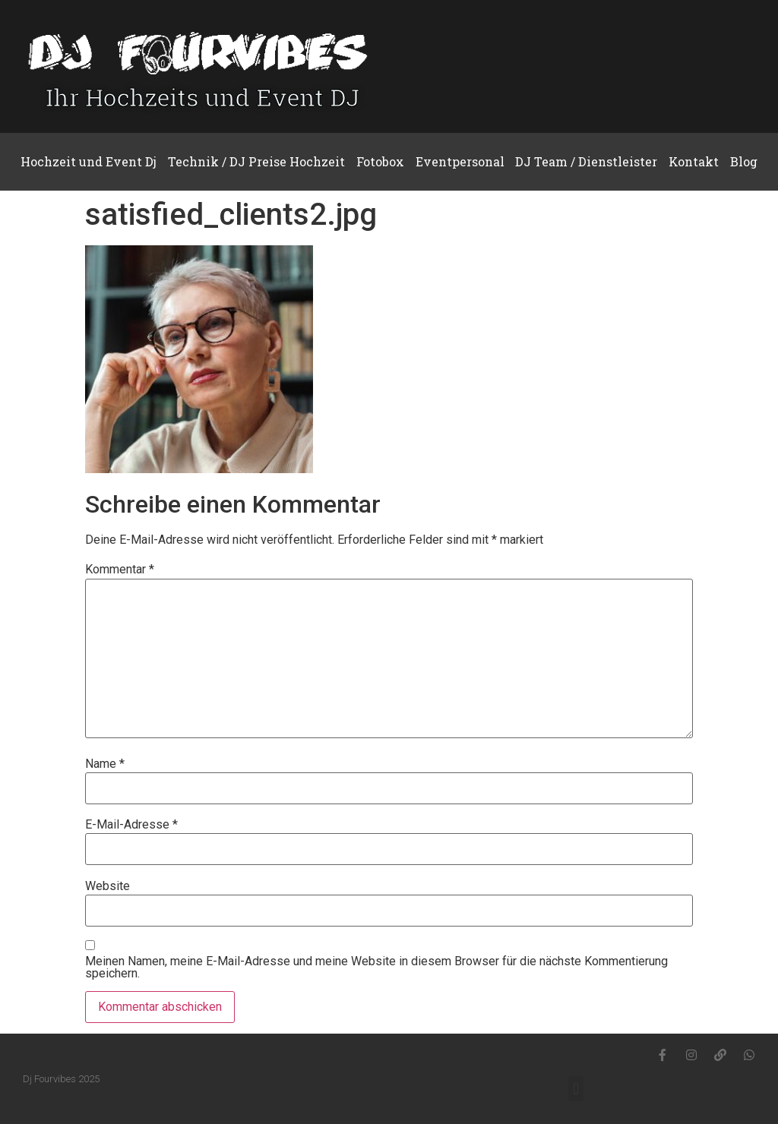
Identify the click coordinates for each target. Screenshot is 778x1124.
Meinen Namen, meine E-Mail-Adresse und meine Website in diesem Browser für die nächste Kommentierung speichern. (376, 967)
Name (105, 764)
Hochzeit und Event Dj (89, 161)
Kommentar (119, 570)
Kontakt (694, 161)
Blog (743, 161)
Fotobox (380, 161)
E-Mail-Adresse (131, 825)
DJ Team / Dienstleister (586, 161)
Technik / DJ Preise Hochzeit (256, 161)
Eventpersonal (460, 161)
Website (107, 886)
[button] (575, 1088)
